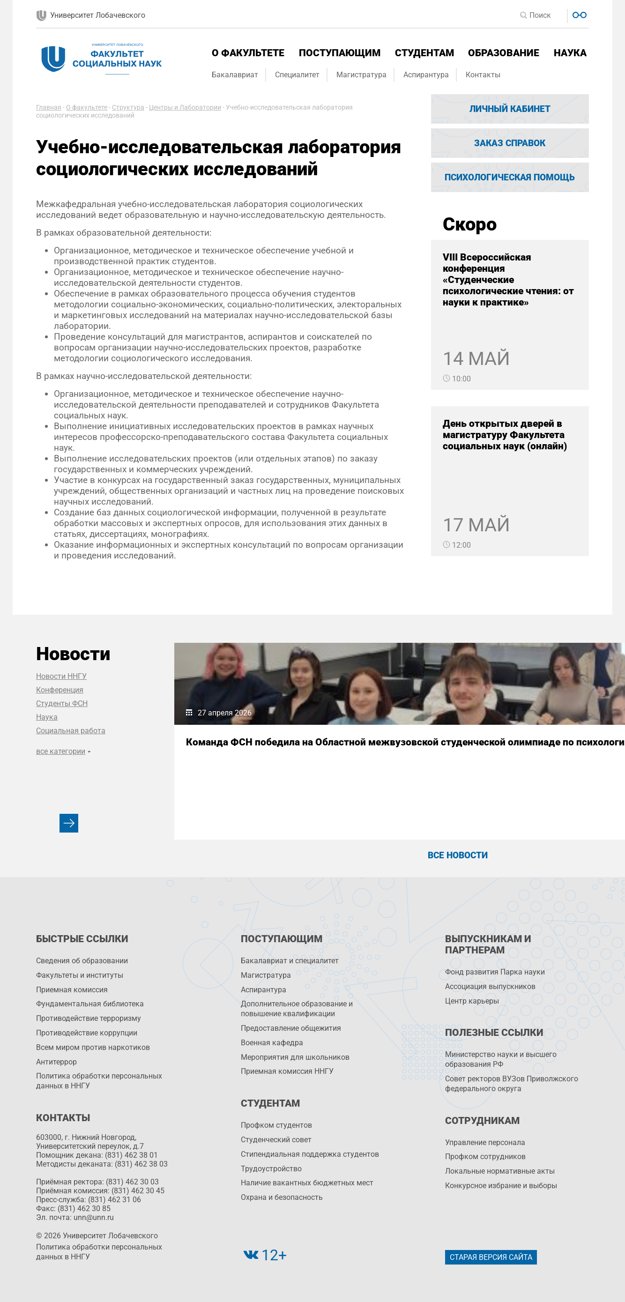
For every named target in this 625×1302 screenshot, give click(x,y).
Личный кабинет (510, 109)
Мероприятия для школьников (295, 1057)
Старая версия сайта (491, 1257)
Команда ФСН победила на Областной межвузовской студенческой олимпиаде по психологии (252, 759)
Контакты (483, 74)
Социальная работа (70, 730)
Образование (503, 53)
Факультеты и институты (79, 975)
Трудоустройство (271, 1168)
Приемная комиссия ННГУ (287, 1071)
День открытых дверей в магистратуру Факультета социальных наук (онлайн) (505, 435)
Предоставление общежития (291, 1028)
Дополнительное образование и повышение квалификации (297, 1008)
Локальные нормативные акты (500, 1171)
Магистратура (361, 74)
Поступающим (339, 53)
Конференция (59, 689)
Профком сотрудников (485, 1156)
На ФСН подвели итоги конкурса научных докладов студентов (453, 753)
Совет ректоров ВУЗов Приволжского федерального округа (511, 1083)
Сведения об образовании (82, 960)
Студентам (424, 53)
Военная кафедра (272, 1042)
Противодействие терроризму (88, 1018)
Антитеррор (56, 1061)
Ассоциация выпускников (490, 986)
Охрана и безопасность (282, 1197)
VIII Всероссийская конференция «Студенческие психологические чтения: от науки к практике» (508, 280)
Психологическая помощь (510, 177)
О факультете (248, 53)
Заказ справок (509, 143)
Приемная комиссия (72, 989)
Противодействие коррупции (86, 1032)
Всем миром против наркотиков (93, 1047)
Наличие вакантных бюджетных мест (307, 1182)
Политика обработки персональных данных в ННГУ (99, 1080)
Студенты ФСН (62, 703)
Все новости (458, 855)
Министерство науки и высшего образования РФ (501, 1059)
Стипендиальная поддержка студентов (310, 1154)
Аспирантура (426, 74)
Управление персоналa (485, 1142)
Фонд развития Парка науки (495, 971)
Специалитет (297, 74)
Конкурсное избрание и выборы (501, 1185)
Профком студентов (276, 1125)
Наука (570, 53)
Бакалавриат (235, 74)
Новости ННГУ (61, 676)
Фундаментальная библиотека (90, 1003)
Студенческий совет (276, 1139)
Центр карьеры (472, 1001)
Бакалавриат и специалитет (290, 960)
